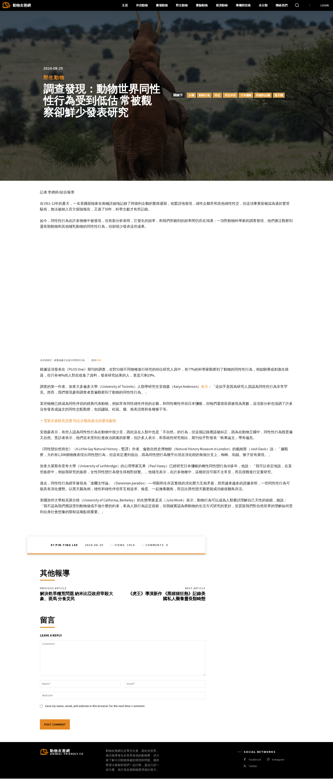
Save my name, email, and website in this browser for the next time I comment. (95, 706)
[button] (297, 5)
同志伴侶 (230, 95)
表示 (204, 386)
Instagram (278, 760)
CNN (98, 360)
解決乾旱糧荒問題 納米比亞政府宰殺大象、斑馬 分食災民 (76, 596)
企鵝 (191, 95)
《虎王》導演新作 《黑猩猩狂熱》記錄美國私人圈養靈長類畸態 (166, 596)
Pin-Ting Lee (66, 545)
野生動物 (54, 77)
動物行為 (204, 95)
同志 (217, 95)
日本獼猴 (245, 95)
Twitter (253, 766)
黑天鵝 (279, 95)
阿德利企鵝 (263, 95)
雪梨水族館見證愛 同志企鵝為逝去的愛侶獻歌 (80, 420)
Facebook (255, 760)
